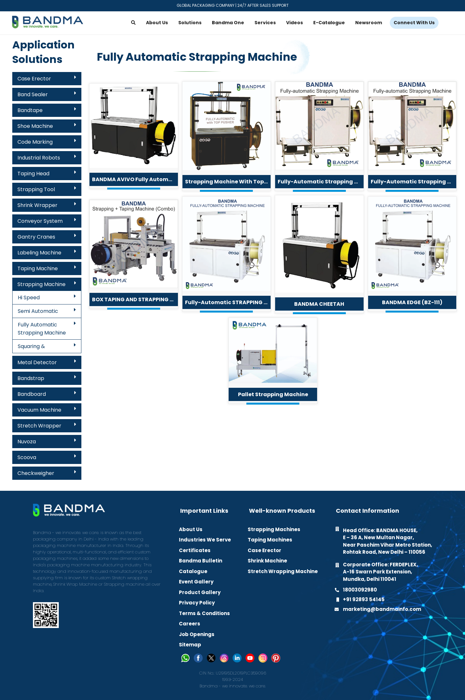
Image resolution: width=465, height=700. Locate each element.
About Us (190, 529)
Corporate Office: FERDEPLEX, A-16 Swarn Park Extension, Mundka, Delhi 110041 (380, 571)
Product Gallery (200, 592)
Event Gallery (196, 581)
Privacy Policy (197, 602)
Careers (189, 623)
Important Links (204, 511)
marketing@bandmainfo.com (382, 609)
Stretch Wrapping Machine (283, 571)
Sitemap (190, 644)
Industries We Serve (205, 539)
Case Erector (264, 550)
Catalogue (193, 571)
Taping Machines (270, 539)
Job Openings (196, 634)
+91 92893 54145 (364, 599)
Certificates (195, 550)
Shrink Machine (267, 560)
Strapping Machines (274, 529)
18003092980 (360, 589)
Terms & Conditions (204, 613)
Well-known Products (282, 511)
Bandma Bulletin (200, 560)
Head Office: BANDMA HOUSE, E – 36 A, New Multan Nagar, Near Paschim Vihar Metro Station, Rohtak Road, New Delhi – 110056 (387, 541)
